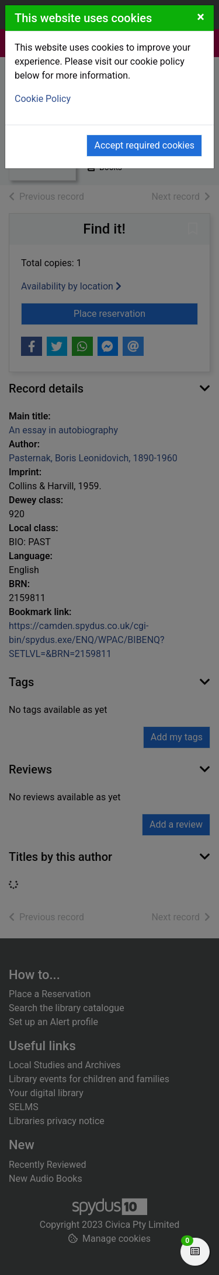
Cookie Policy (43, 98)
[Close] (200, 17)
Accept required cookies (144, 145)
